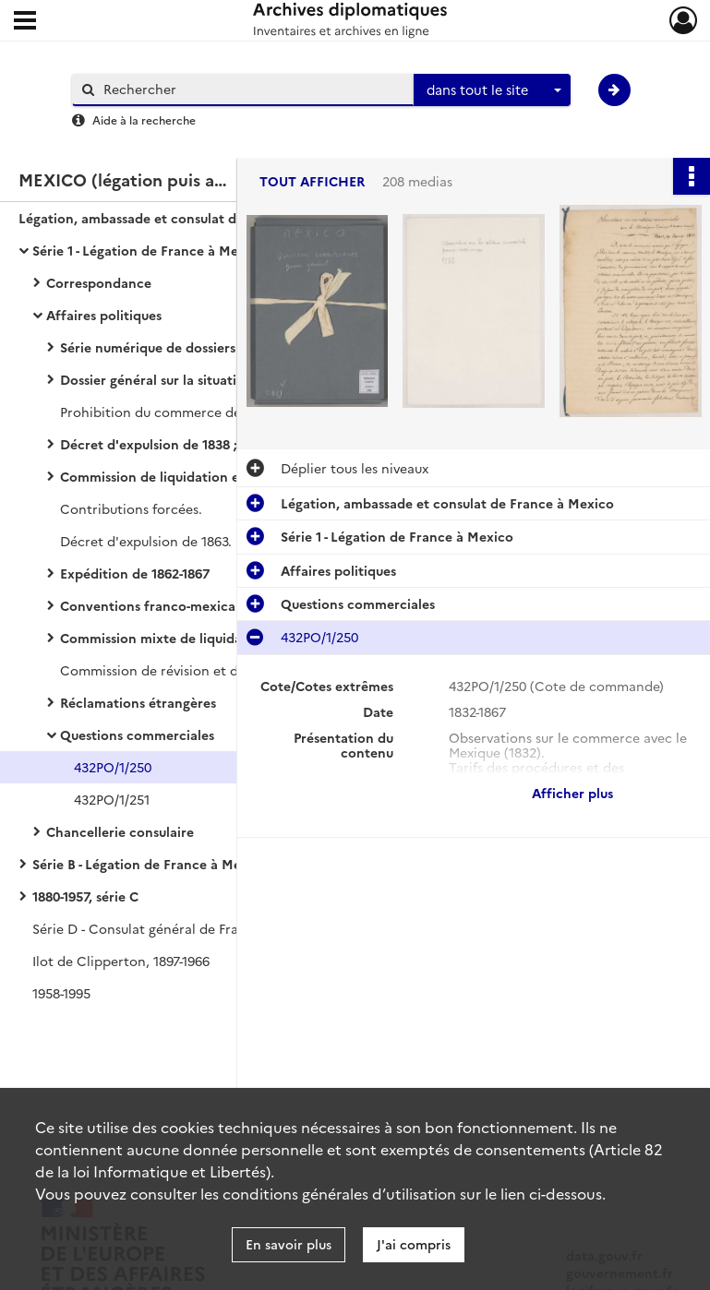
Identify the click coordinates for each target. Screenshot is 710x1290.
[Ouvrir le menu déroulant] (25, 22)
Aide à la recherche (144, 119)
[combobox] (492, 90)
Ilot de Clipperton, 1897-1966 (121, 960)
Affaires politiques (104, 314)
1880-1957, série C (85, 896)
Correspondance (98, 282)
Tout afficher (312, 181)
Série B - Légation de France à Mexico (150, 863)
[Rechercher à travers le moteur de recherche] (252, 89)
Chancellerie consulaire (120, 831)
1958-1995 (61, 993)
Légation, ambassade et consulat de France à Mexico (185, 218)
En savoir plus (288, 1244)
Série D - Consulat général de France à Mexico (176, 928)
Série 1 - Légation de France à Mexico (148, 250)
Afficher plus (572, 792)
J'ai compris (414, 1244)
